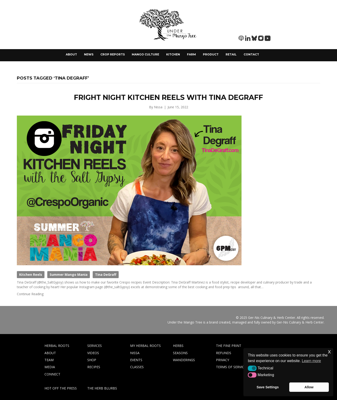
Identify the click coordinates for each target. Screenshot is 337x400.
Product (211, 54)
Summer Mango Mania (69, 274)
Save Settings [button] (268, 387)
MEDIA (49, 367)
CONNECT (52, 374)
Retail (231, 54)
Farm (191, 54)
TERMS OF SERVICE (231, 367)
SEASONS (180, 353)
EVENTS (136, 360)
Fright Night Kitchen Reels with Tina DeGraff (168, 97)
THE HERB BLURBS (102, 388)
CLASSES (137, 367)
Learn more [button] (311, 361)
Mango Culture (145, 54)
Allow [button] (308, 387)
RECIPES (93, 367)
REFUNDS (223, 353)
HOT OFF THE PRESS (60, 388)
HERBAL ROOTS (56, 345)
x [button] (329, 351)
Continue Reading (30, 294)
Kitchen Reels (30, 274)
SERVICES (94, 345)
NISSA (134, 353)
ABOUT (50, 353)
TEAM (49, 360)
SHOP (91, 360)
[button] (252, 368)
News (88, 54)
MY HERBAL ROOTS (145, 345)
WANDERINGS (184, 360)
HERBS (178, 345)
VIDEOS (93, 353)
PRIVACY (222, 360)
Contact (251, 54)
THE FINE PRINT (228, 345)
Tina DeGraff (105, 274)
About (71, 54)
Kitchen (173, 54)
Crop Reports (112, 54)
